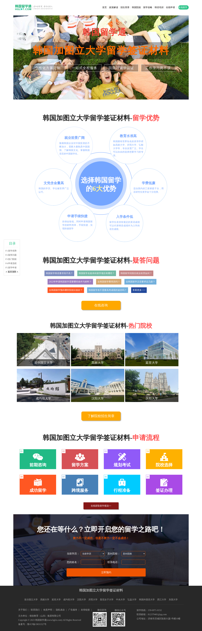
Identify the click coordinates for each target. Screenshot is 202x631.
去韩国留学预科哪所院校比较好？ (66, 290)
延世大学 (56, 599)
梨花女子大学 (106, 599)
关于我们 (22, 610)
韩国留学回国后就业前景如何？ (136, 273)
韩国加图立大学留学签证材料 (101, 50)
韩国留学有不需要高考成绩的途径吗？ (108, 290)
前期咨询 (37, 465)
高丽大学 (44, 599)
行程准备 (122, 490)
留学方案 (80, 465)
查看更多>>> (139, 290)
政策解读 (113, 7)
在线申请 (170, 7)
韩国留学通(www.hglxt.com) (48, 620)
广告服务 (72, 610)
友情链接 (85, 610)
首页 (104, 7)
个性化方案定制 (48, 68)
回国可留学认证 (121, 68)
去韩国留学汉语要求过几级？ (140, 281)
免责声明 (47, 610)
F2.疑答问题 (11, 255)
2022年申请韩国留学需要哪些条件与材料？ (70, 281)
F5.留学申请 (11, 267)
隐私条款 (60, 610)
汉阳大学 (81, 599)
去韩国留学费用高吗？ (108, 281)
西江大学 (161, 599)
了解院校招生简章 (101, 416)
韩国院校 (136, 7)
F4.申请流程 (11, 263)
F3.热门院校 (11, 259)
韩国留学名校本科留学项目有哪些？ (97, 273)
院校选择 (164, 465)
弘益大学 (132, 599)
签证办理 (164, 490)
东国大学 (173, 599)
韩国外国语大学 (147, 599)
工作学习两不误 (158, 68)
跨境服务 (80, 490)
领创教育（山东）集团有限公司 (45, 616)
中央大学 (120, 599)
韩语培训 (159, 7)
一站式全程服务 (84, 68)
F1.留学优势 (11, 251)
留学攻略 (147, 7)
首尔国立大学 (31, 599)
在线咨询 (101, 305)
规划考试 (122, 465)
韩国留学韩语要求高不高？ (59, 273)
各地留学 (182, 7)
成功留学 (37, 490)
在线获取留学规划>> (101, 506)
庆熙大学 (93, 599)
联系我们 (35, 610)
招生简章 (124, 7)
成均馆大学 (68, 599)
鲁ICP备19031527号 (36, 624)
